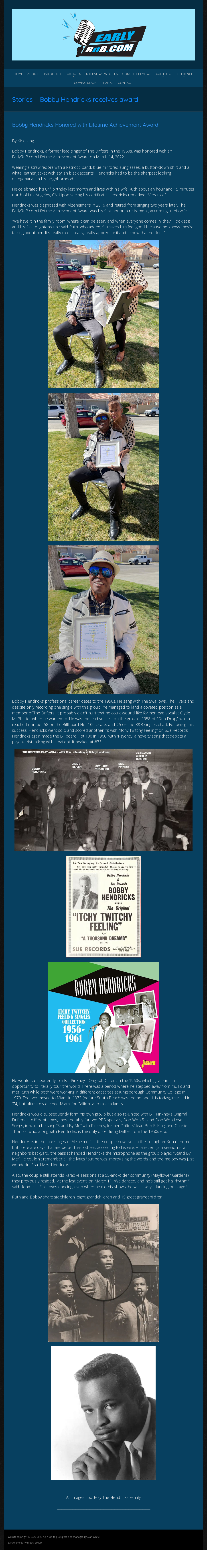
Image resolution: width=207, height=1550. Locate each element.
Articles (74, 74)
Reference (184, 74)
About (32, 74)
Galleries (163, 74)
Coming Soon (85, 83)
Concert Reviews (136, 74)
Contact (125, 83)
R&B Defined (53, 74)
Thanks (107, 83)
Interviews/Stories (101, 74)
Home (18, 74)
